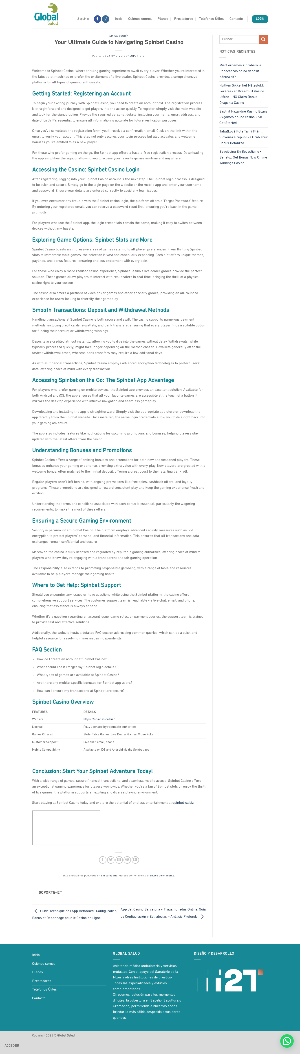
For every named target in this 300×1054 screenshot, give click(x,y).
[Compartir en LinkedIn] (135, 860)
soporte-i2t (138, 56)
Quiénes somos (140, 19)
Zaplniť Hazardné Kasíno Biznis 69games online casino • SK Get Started (243, 117)
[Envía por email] (119, 860)
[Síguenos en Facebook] (97, 19)
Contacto (236, 19)
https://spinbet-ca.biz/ (99, 719)
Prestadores (183, 19)
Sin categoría (118, 36)
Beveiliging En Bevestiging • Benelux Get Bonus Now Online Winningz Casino (243, 157)
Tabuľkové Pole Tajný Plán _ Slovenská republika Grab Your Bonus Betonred (243, 137)
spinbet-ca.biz (183, 803)
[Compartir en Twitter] (111, 860)
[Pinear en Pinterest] (127, 860)
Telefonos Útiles (211, 19)
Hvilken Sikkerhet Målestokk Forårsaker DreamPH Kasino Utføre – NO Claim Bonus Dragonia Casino (241, 94)
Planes (162, 19)
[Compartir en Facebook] (102, 860)
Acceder (11, 1046)
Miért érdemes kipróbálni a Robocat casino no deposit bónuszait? (240, 71)
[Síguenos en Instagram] (105, 19)
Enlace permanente (162, 875)
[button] (287, 1041)
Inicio (118, 19)
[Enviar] (263, 39)
